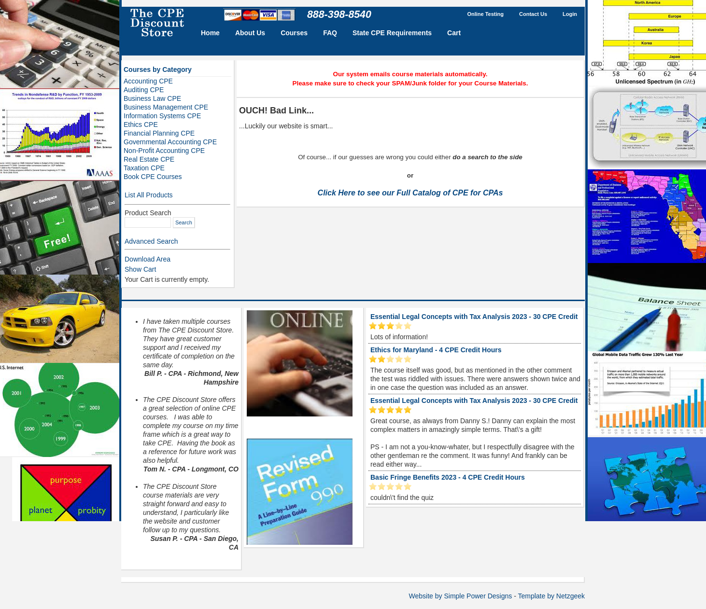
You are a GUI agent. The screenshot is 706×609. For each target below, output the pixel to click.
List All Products (149, 195)
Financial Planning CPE (159, 133)
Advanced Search (151, 241)
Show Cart (140, 269)
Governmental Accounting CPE (170, 142)
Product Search (148, 213)
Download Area (147, 259)
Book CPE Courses (153, 176)
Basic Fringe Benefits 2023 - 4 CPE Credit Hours (447, 477)
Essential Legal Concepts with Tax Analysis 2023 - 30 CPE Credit (474, 316)
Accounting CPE (148, 81)
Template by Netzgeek (551, 596)
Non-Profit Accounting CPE (164, 150)
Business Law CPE (152, 98)
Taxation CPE (144, 168)
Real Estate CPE (149, 159)
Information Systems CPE (162, 116)
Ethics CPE (141, 124)
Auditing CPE (144, 90)
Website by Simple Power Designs (460, 596)
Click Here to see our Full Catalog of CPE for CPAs (410, 193)
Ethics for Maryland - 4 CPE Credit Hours (436, 350)
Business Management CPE (166, 107)
